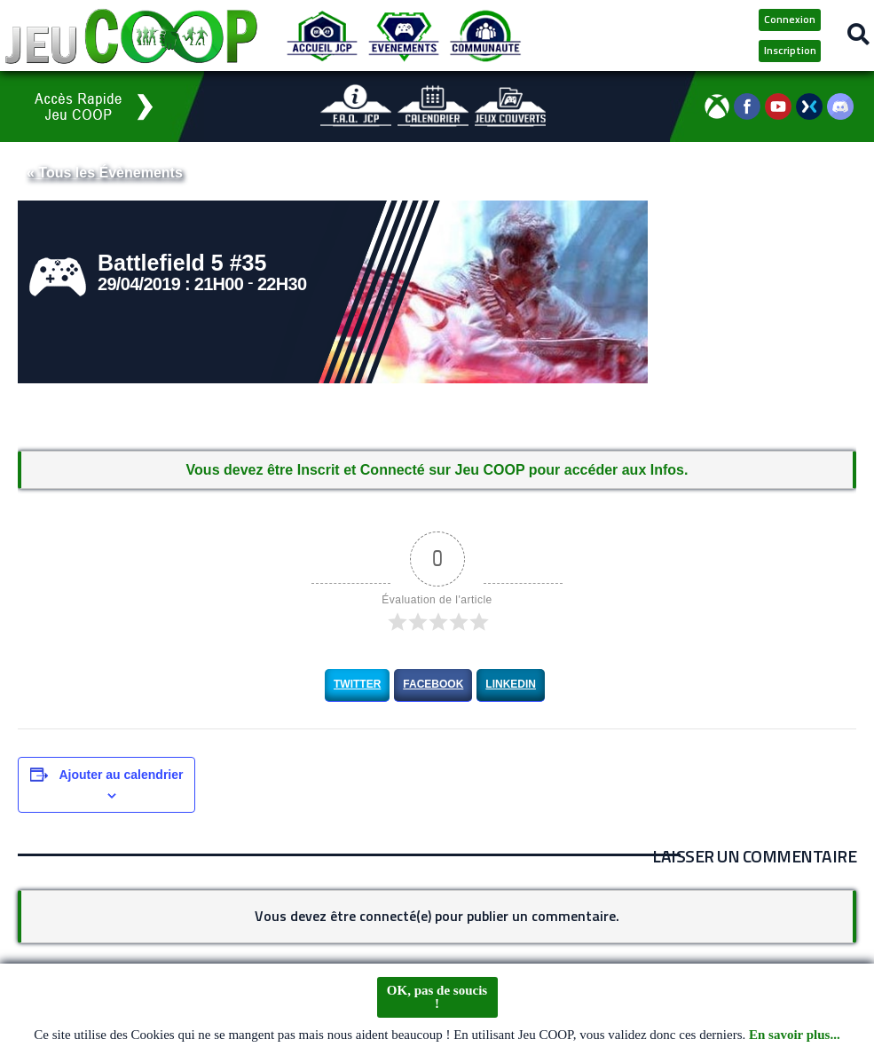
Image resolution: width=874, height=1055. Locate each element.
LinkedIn (510, 684)
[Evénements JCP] (403, 35)
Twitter (357, 684)
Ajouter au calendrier (121, 775)
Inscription (790, 50)
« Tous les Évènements (105, 172)
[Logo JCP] (131, 35)
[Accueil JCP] (322, 35)
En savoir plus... (794, 1035)
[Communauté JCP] (485, 35)
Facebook (433, 684)
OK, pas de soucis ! (437, 998)
